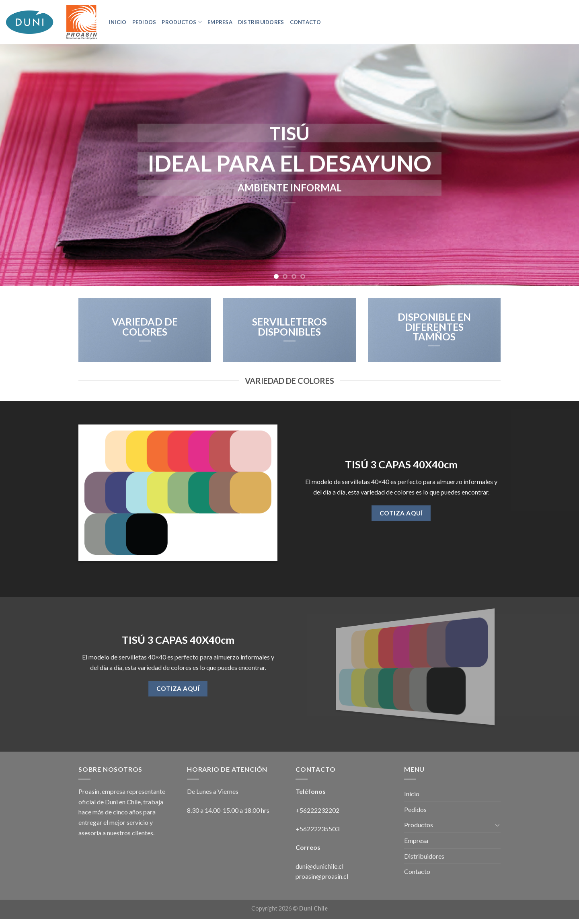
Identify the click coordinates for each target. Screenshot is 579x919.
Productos (182, 22)
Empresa (219, 22)
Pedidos (144, 22)
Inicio (118, 22)
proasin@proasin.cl (322, 876)
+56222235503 (317, 828)
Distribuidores (261, 22)
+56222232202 (318, 810)
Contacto (305, 22)
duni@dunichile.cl (319, 866)
